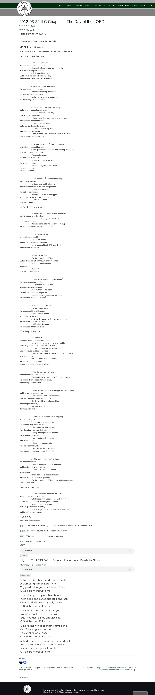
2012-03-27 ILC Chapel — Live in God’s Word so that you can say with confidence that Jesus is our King (109, 669)
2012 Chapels (27, 30)
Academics (78, 5)
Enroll (69, 5)
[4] (21, 536)
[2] (21, 526)
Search (134, 5)
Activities (88, 5)
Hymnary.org (26, 565)
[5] (21, 541)
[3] (21, 531)
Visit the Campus (123, 5)
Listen (40, 47)
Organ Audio (41, 565)
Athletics (97, 5)
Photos (142, 5)
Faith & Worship (109, 5)
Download (24, 555)
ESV (23, 545)
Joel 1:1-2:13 (26, 677)
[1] (21, 520)
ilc (34, 26)
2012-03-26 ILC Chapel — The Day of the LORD (62, 21)
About (61, 5)
